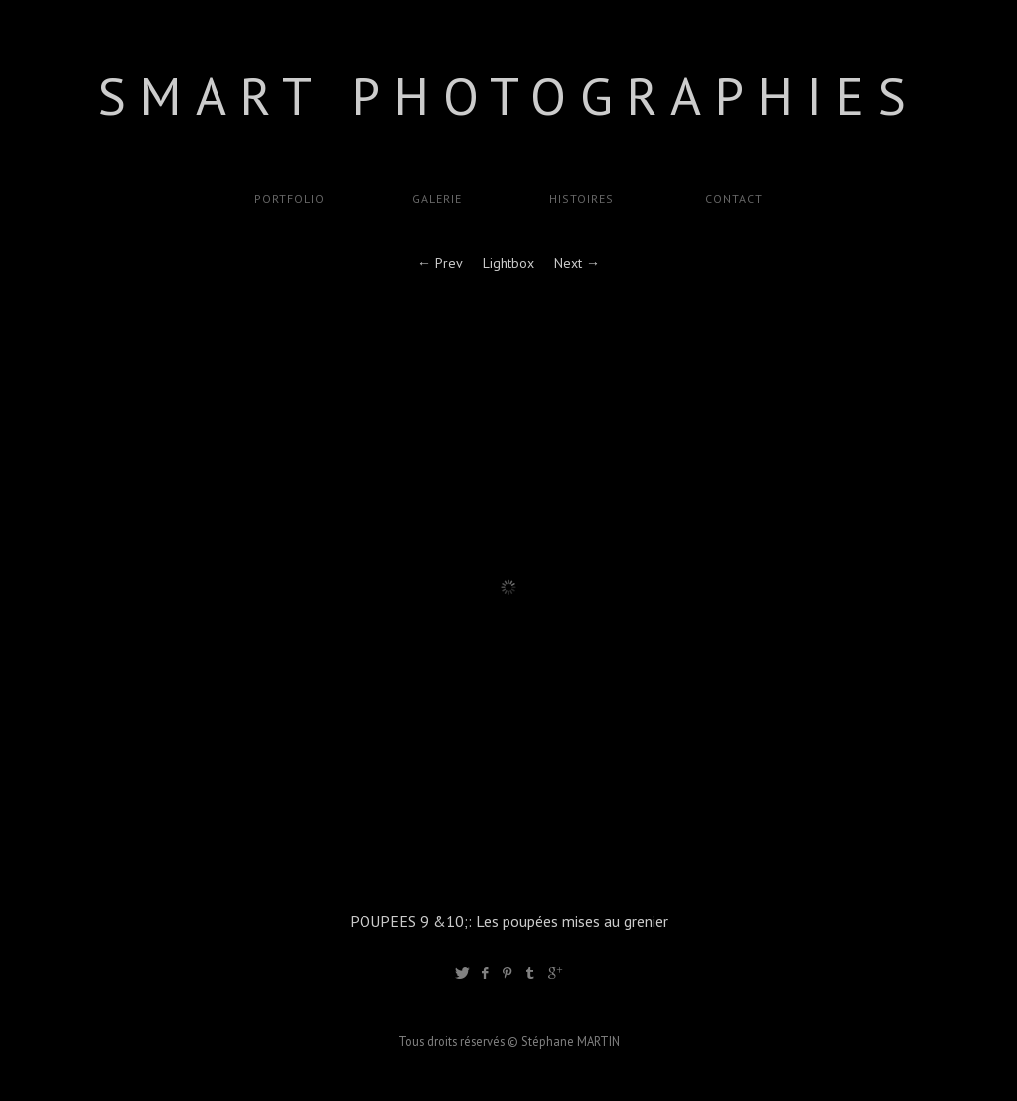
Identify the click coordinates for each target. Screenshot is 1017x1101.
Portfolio (289, 198)
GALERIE (437, 198)
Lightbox (508, 263)
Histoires (581, 198)
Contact (732, 198)
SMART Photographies (509, 96)
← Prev (440, 263)
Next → (577, 263)
